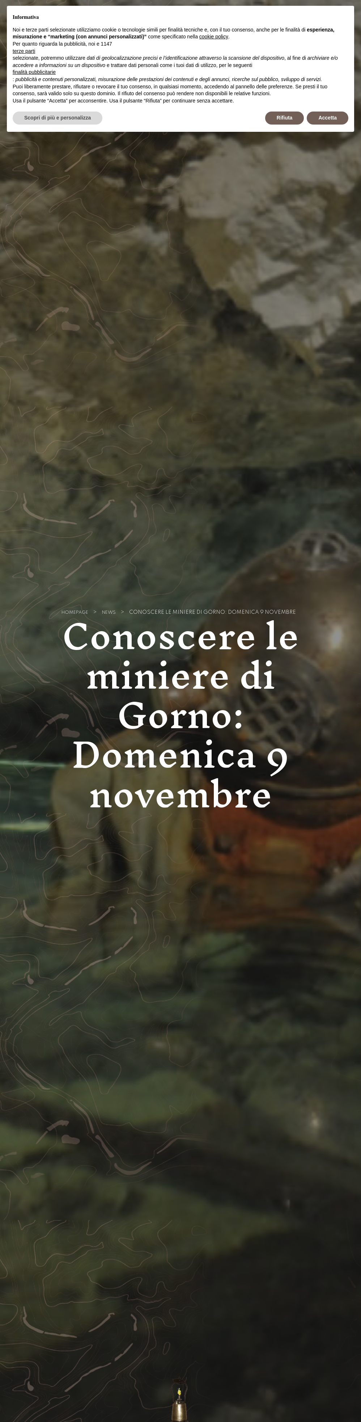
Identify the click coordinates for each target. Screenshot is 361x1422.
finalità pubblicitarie (34, 72)
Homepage (73, 612)
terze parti (24, 51)
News (111, 612)
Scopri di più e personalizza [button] (57, 118)
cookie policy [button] (213, 36)
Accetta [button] (327, 118)
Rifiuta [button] (285, 118)
